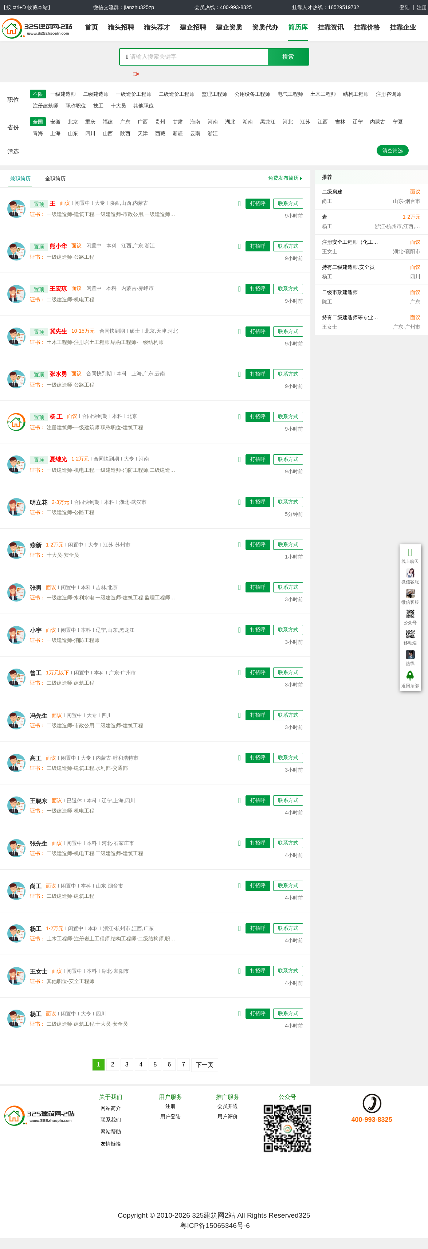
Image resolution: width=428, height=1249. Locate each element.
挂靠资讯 (331, 27)
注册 (422, 7)
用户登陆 (170, 1116)
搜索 (288, 57)
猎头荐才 (157, 27)
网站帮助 (111, 1132)
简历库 (298, 27)
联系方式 (288, 203)
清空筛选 (392, 150)
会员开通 (227, 1106)
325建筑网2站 (213, 1215)
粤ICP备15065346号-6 (215, 1225)
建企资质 (229, 27)
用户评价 (227, 1116)
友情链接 (111, 1144)
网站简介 (111, 1108)
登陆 (405, 7)
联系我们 (111, 1120)
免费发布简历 (283, 178)
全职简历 (55, 178)
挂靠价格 (367, 27)
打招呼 (258, 203)
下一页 (204, 1065)
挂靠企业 (403, 27)
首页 (91, 27)
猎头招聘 (121, 27)
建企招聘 (193, 27)
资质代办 (265, 27)
